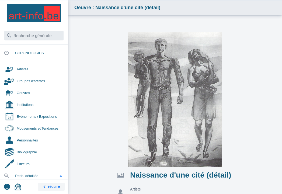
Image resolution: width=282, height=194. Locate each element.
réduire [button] (50, 187)
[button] (61, 176)
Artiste (135, 189)
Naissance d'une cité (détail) (180, 175)
